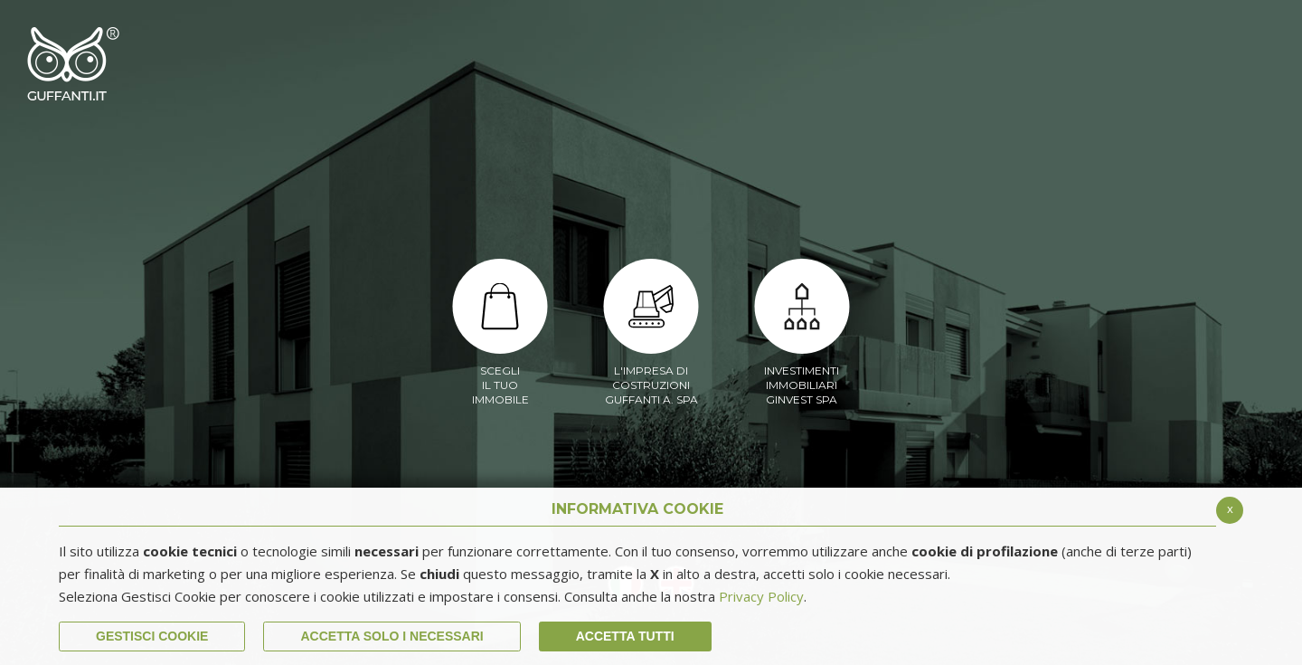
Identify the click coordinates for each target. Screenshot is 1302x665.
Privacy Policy (761, 596)
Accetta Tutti (625, 636)
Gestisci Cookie (152, 636)
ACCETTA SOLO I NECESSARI (391, 636)
